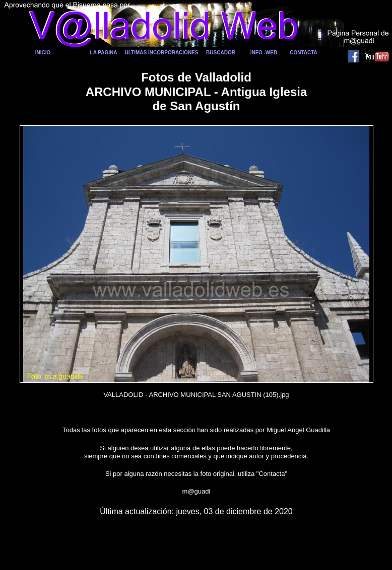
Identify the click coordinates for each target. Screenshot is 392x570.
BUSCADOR (220, 52)
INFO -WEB (263, 52)
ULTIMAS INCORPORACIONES (162, 52)
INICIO (43, 52)
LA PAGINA (103, 52)
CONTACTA (303, 52)
